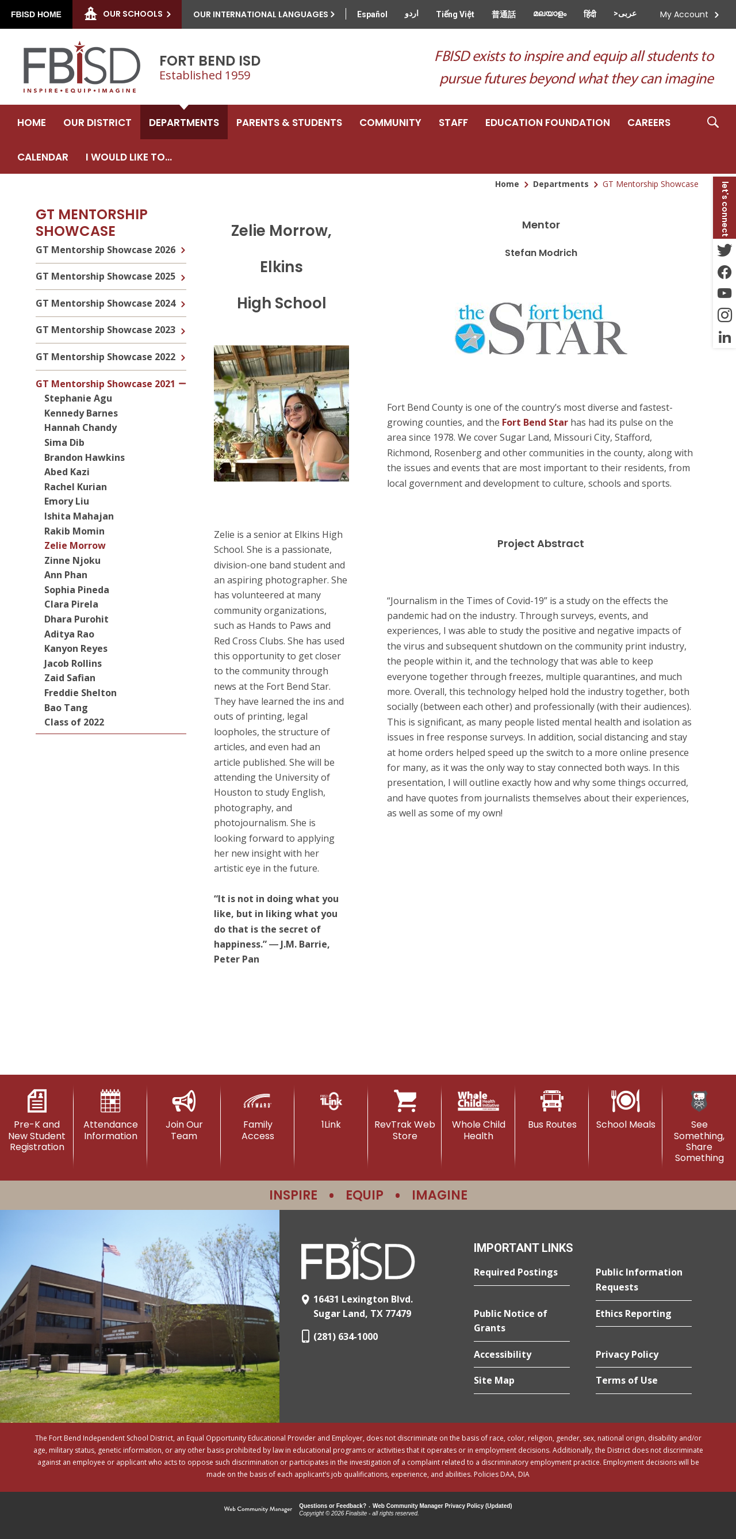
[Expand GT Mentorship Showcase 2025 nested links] (182, 269)
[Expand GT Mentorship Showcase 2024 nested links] (182, 295)
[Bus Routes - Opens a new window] (552, 1110)
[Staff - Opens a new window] (453, 122)
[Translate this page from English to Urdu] (411, 13)
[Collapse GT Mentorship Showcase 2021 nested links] (182, 376)
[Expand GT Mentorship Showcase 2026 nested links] (182, 248)
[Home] (32, 122)
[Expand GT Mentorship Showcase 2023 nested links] (182, 323)
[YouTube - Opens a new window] (724, 293)
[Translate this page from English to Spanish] (372, 14)
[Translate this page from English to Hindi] (590, 14)
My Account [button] (684, 14)
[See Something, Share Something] (699, 1126)
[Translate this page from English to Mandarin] (504, 14)
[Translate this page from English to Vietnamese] (455, 14)
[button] (713, 139)
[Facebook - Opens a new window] (724, 271)
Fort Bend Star (535, 422)
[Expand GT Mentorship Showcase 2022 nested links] (182, 349)
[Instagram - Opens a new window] (724, 315)
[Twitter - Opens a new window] (724, 249)
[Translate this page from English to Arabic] (625, 13)
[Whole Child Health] (478, 1115)
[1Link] (331, 1109)
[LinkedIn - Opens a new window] (724, 337)
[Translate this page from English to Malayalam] (549, 13)
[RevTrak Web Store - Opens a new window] (405, 1115)
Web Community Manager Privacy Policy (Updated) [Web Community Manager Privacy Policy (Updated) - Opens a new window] (442, 1506)
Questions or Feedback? (332, 1506)
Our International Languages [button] (260, 14)
